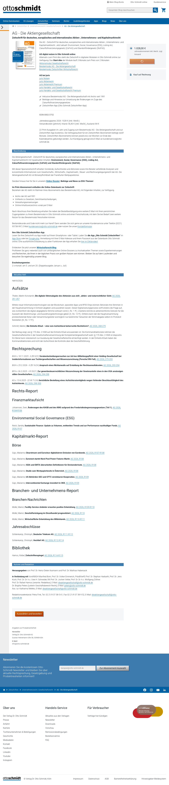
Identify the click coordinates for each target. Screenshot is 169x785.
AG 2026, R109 (82, 477)
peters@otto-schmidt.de (75, 585)
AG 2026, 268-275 (98, 326)
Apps (96, 21)
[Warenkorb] (163, 10)
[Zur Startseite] (13, 26)
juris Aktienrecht (46, 81)
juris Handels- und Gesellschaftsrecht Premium (60, 90)
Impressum (78, 780)
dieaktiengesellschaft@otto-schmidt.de (75, 582)
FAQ (47, 741)
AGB (107, 780)
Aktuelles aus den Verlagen (57, 717)
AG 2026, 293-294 (111, 365)
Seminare (56, 21)
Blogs (104, 21)
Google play (34, 238)
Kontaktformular (84, 226)
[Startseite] (12, 781)
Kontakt (6, 746)
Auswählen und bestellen (29, 613)
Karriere (6, 729)
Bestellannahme (52, 737)
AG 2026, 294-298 (41, 374)
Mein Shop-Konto (116, 2)
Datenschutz (93, 780)
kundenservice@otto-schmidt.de (43, 226)
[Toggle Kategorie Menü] (4, 27)
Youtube (6, 758)
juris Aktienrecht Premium (50, 84)
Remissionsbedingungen (56, 733)
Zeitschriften (43, 21)
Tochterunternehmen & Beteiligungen (19, 733)
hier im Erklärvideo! (89, 241)
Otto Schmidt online (138, 2)
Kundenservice (160, 2)
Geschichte (8, 737)
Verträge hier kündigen (97, 717)
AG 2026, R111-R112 (63, 534)
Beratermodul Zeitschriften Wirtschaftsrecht (58, 69)
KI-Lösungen (29, 21)
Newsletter (50, 721)
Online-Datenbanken (11, 21)
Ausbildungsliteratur (81, 21)
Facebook (7, 750)
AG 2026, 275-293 (105, 359)
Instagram (7, 762)
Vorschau (49, 729)
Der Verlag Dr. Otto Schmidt (15, 717)
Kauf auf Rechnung (142, 74)
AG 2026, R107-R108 (95, 453)
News (113, 21)
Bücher (66, 21)
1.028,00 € (148, 51)
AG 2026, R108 (77, 459)
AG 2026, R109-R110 (85, 507)
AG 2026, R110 (78, 513)
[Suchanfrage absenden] (155, 10)
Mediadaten (8, 741)
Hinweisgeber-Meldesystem (154, 780)
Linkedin (6, 754)
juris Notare (44, 78)
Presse (6, 721)
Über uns (122, 21)
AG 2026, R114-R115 (53, 555)
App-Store (16, 238)
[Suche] (130, 10)
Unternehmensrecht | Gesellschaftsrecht (45, 26)
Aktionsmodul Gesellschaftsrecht (54, 63)
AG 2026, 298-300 (33, 383)
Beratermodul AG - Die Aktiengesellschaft (57, 66)
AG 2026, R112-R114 (54, 540)
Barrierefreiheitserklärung (125, 780)
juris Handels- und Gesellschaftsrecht (55, 87)
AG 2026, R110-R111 (75, 519)
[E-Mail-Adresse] (77, 669)
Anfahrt (6, 725)
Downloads (50, 725)
